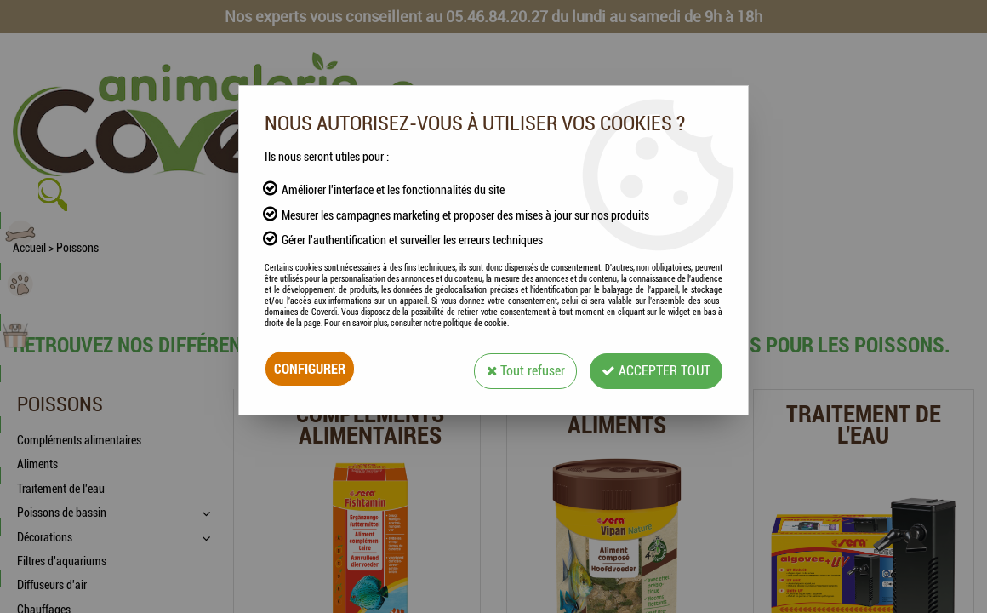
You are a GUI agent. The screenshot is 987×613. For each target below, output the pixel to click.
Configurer (309, 368)
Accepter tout (654, 368)
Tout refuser (520, 368)
